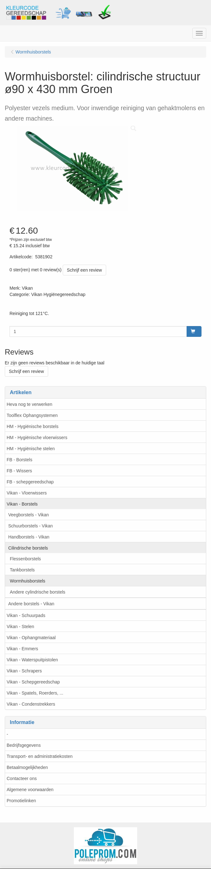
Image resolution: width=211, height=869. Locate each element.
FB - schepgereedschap (30, 481)
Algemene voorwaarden (30, 789)
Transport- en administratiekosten (40, 756)
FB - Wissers (19, 470)
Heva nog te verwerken (29, 404)
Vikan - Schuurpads (26, 615)
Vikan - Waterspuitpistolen (32, 659)
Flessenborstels (25, 558)
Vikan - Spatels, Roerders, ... (35, 693)
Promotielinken (21, 800)
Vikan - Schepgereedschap (33, 681)
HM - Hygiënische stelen (31, 448)
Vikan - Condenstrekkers (31, 704)
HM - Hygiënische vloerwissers (37, 437)
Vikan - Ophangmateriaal (31, 637)
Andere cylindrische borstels (37, 592)
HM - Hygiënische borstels (32, 426)
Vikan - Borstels (22, 504)
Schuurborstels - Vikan (30, 525)
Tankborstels (22, 569)
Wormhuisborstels (27, 580)
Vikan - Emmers (22, 648)
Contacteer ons (22, 778)
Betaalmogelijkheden (27, 767)
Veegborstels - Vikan (28, 514)
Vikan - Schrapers (24, 670)
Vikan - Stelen (20, 626)
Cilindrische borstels (28, 548)
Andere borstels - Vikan (31, 603)
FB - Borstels (19, 459)
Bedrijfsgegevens (24, 745)
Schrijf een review (84, 270)
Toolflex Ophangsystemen (32, 415)
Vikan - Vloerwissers (27, 492)
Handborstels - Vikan (28, 536)
